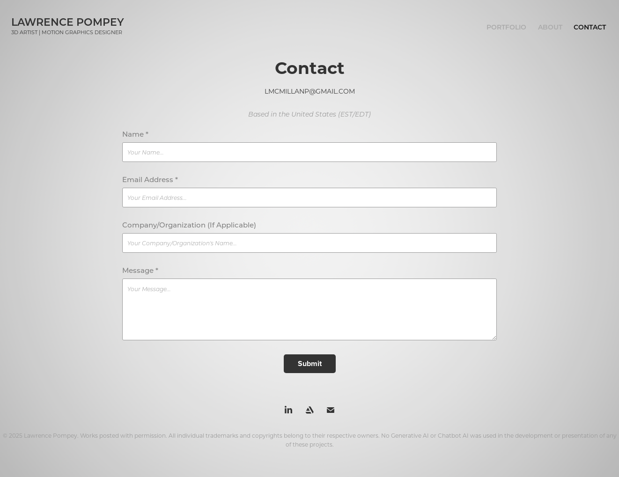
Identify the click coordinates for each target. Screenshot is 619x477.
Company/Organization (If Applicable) (189, 224)
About (550, 26)
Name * (135, 134)
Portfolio (506, 26)
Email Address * (150, 179)
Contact (590, 26)
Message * (140, 270)
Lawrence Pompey (67, 22)
